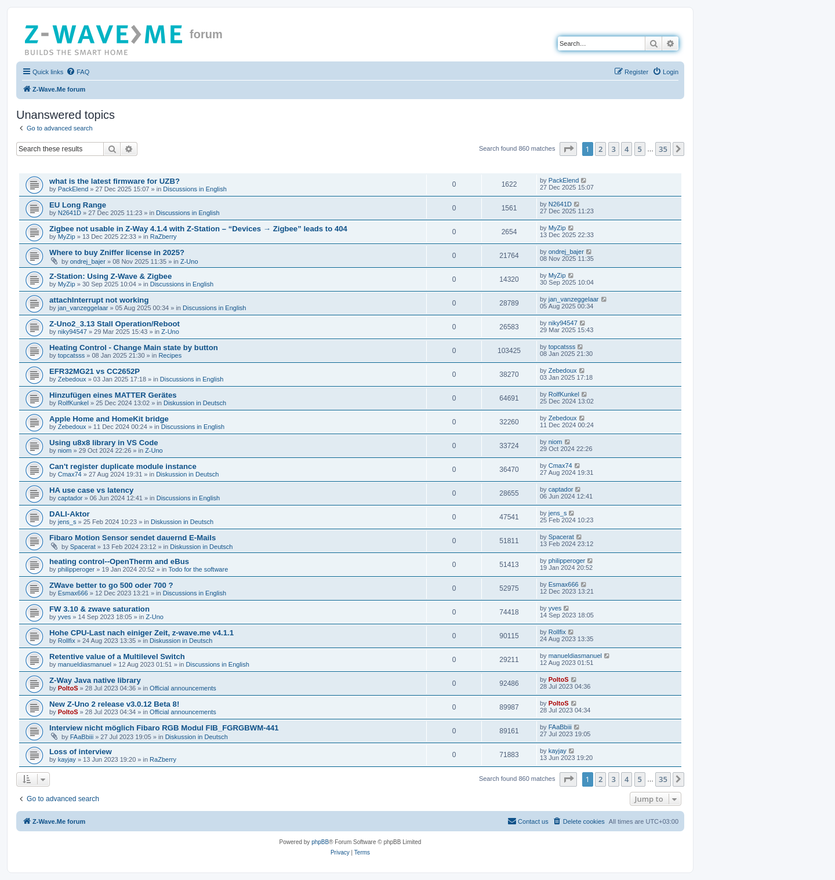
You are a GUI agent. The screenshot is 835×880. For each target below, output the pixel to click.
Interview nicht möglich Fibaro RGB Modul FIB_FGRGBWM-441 (164, 727)
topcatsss (71, 355)
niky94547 (72, 331)
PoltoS (68, 688)
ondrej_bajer (88, 261)
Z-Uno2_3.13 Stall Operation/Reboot (114, 323)
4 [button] (627, 149)
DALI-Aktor (69, 514)
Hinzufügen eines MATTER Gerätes (113, 395)
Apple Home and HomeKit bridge (109, 418)
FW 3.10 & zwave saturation (99, 609)
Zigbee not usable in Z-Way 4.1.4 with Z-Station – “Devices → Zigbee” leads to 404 (198, 228)
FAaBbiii (81, 736)
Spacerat (83, 546)
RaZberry (163, 236)
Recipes (169, 355)
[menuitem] (77, 72)
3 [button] (614, 149)
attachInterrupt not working (98, 300)
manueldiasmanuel (84, 664)
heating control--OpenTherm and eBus (119, 561)
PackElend (73, 189)
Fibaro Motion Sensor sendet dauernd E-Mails (132, 537)
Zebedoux (72, 379)
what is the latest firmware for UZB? (114, 181)
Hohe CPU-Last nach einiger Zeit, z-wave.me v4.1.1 (141, 632)
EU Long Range (77, 205)
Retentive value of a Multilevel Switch (117, 656)
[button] (568, 149)
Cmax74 (70, 474)
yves (64, 616)
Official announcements (183, 688)
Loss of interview (80, 751)
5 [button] (640, 149)
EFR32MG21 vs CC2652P (94, 371)
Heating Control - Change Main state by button (133, 347)
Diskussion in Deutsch (195, 402)
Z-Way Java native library (95, 680)
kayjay (67, 759)
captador (70, 497)
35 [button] (663, 149)
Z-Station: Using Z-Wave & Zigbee (110, 276)
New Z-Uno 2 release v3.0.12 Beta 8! (114, 704)
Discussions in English (194, 189)
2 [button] (600, 149)
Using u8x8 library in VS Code (103, 442)
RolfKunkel (73, 402)
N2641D (69, 212)
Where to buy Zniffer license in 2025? (116, 252)
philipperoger (76, 569)
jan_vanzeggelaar (83, 307)
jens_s (67, 521)
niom (65, 450)
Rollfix (66, 640)
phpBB (320, 842)
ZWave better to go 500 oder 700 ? (111, 585)
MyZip (66, 236)
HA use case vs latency (91, 490)
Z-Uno (189, 261)
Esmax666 (73, 593)
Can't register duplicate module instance (123, 466)
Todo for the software (198, 569)
